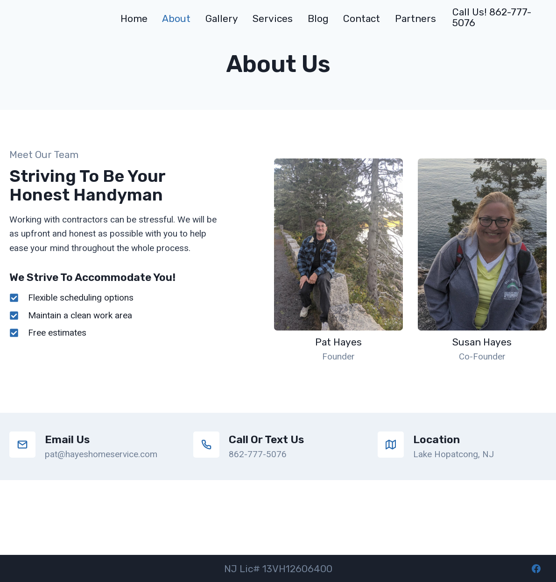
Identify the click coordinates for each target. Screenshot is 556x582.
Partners (415, 18)
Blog (318, 18)
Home (134, 18)
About (176, 18)
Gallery (221, 18)
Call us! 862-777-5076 (491, 17)
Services (273, 18)
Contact (361, 18)
